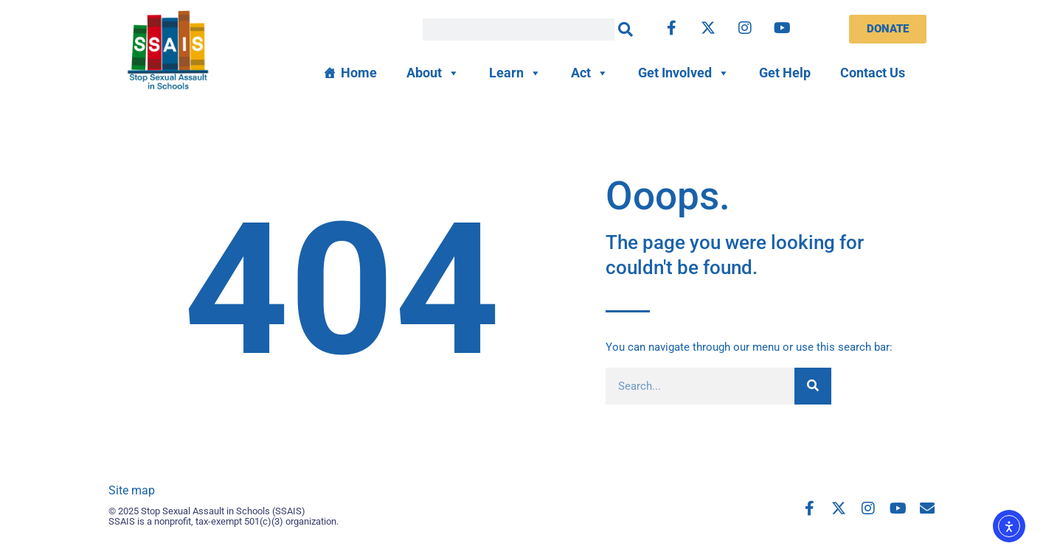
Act (590, 73)
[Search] (625, 29)
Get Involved (684, 73)
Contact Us (872, 72)
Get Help (785, 72)
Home (359, 72)
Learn (515, 73)
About (433, 73)
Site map (131, 490)
